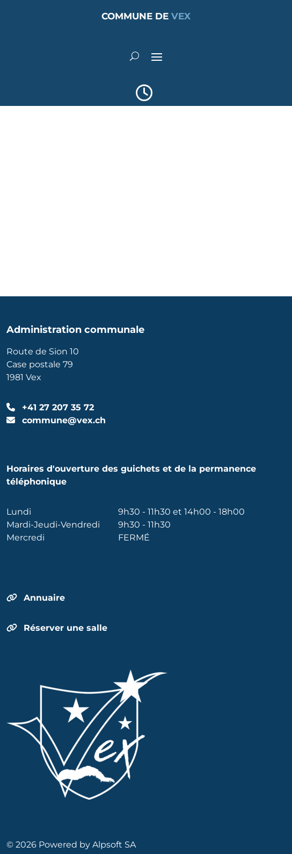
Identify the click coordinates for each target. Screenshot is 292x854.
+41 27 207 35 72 (56, 407)
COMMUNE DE (146, 16)
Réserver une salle (65, 628)
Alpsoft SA (114, 844)
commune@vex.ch (62, 420)
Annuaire (44, 598)
